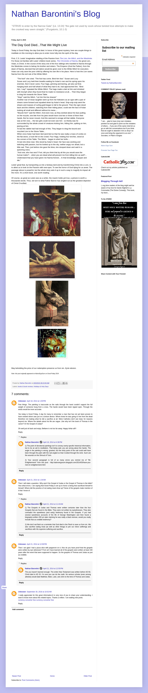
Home (52, 676)
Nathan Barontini (32, 442)
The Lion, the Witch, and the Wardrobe (76, 58)
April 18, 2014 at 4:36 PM (52, 442)
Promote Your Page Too (109, 150)
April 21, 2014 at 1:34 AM (36, 480)
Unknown (22, 401)
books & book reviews (25, 386)
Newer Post (16, 676)
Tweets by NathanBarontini (111, 83)
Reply (20, 432)
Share (4, 588)
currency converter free (27, 600)
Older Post (88, 676)
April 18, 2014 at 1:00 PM (36, 401)
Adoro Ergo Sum (107, 145)
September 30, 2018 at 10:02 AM (39, 592)
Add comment (18, 609)
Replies (23, 437)
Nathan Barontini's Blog (55, 14)
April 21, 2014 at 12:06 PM (37, 544)
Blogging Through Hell (112, 181)
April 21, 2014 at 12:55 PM (53, 569)
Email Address (118, 59)
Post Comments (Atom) (31, 680)
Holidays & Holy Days (41, 386)
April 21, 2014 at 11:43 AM (53, 504)
